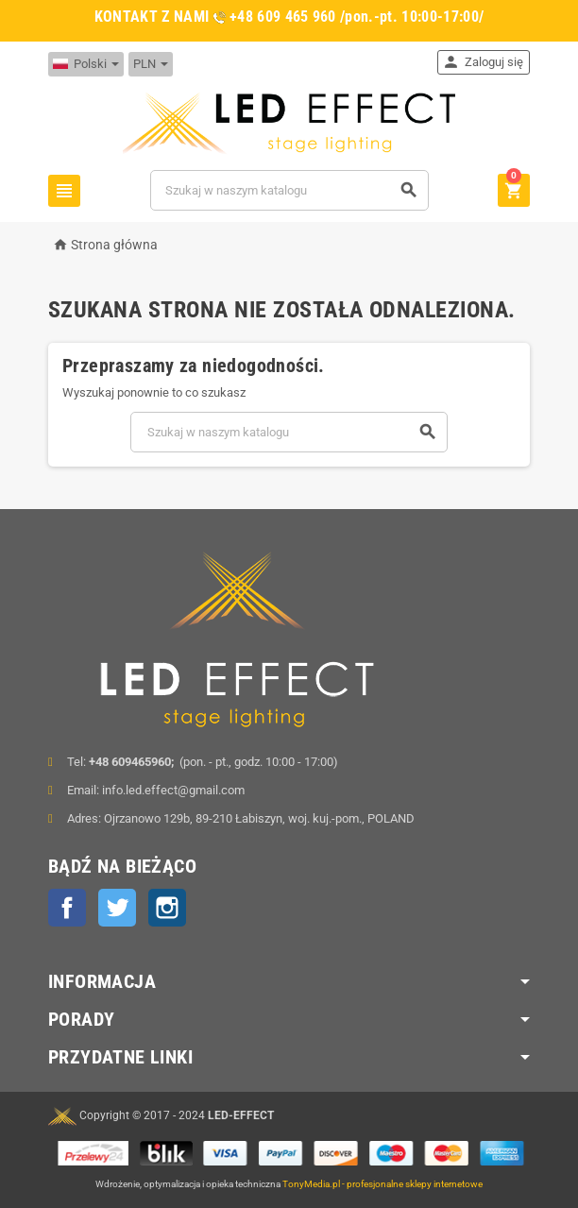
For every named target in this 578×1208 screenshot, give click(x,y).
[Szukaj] (289, 190)
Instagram (167, 908)
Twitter (117, 908)
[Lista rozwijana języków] (86, 64)
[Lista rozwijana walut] (150, 64)
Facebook (67, 908)
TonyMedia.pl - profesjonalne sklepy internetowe (382, 1184)
